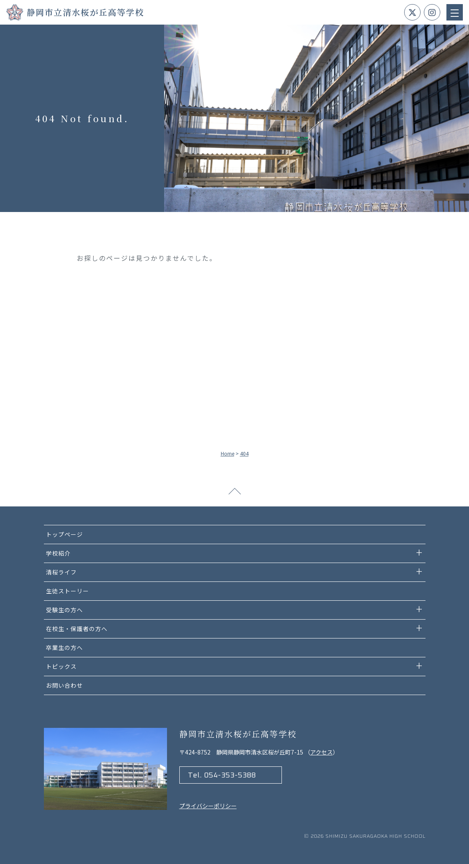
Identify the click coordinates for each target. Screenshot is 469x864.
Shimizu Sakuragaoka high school (375, 836)
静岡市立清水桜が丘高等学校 (85, 12)
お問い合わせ (64, 685)
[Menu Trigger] (454, 12)
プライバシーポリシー (208, 806)
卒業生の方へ (64, 647)
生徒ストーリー (67, 591)
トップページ (64, 534)
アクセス (321, 752)
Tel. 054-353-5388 (222, 775)
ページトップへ (235, 494)
